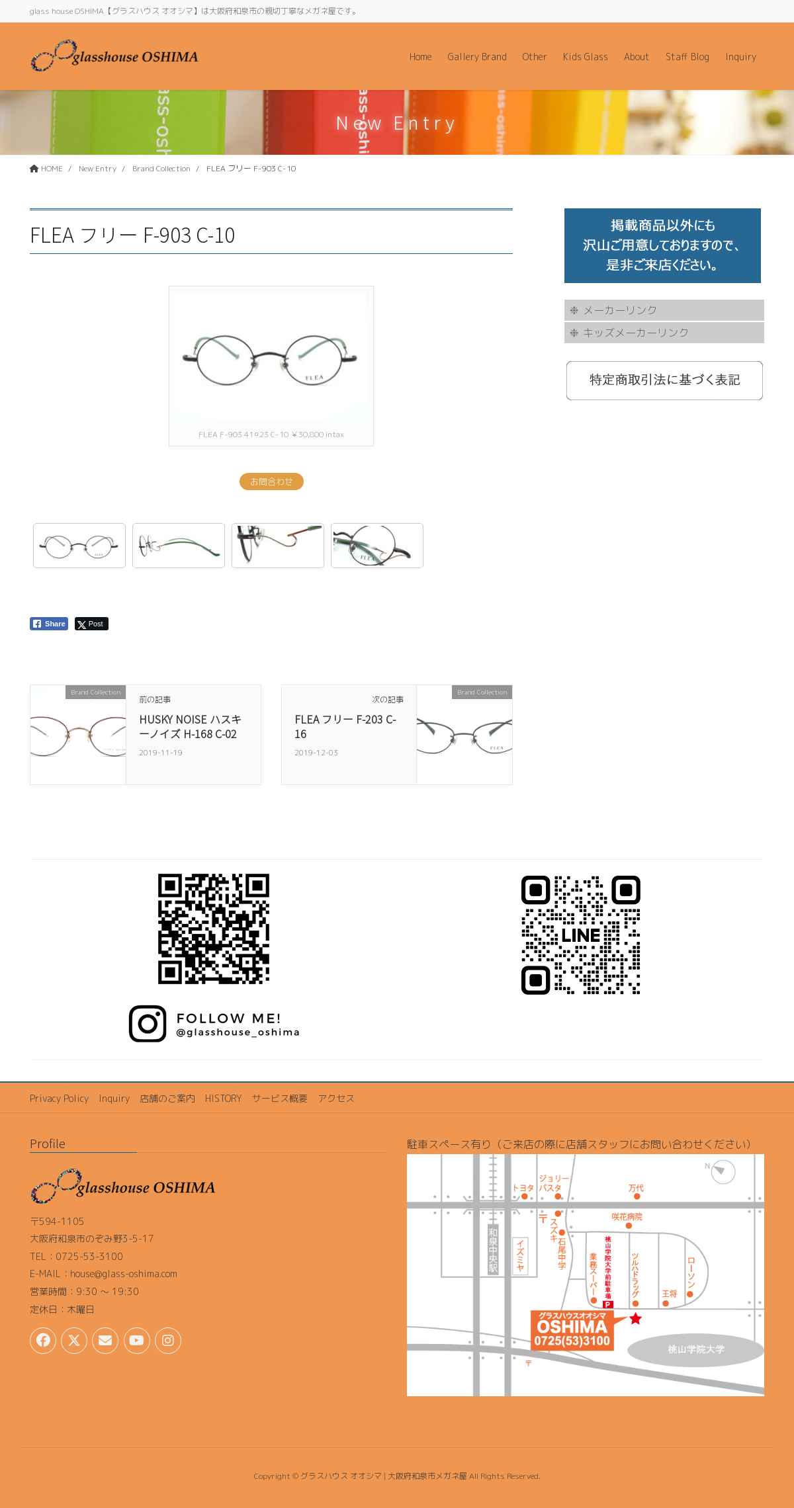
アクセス (336, 1098)
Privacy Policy (59, 1098)
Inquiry (114, 1098)
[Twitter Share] (92, 623)
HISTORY (223, 1098)
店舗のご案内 (167, 1098)
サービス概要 (280, 1098)
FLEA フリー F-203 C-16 (345, 726)
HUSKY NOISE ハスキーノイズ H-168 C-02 (190, 726)
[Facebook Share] (49, 623)
